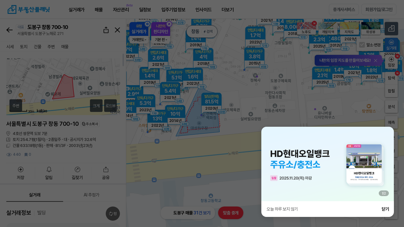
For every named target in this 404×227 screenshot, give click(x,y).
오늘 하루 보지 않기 (282, 209)
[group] (327, 164)
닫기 (385, 209)
